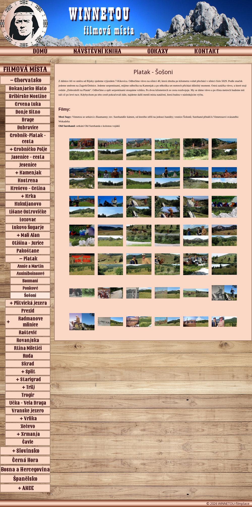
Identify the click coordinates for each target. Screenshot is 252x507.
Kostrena (28, 180)
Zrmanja (30, 434)
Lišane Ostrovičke (27, 212)
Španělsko (25, 478)
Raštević (28, 333)
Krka (30, 196)
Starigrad (30, 379)
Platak (30, 259)
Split (30, 372)
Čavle (27, 442)
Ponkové (30, 288)
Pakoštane (27, 251)
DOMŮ (40, 51)
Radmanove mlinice (30, 322)
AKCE (28, 488)
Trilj (30, 387)
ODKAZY (157, 51)
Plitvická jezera (30, 303)
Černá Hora (25, 460)
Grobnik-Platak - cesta (28, 138)
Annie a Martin (30, 266)
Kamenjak (30, 173)
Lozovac (27, 220)
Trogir (27, 395)
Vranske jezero (28, 411)
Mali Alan (30, 235)
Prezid (27, 311)
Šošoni (30, 295)
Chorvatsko (27, 80)
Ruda (28, 356)
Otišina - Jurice (28, 243)
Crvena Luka (28, 104)
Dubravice (27, 128)
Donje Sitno (27, 112)
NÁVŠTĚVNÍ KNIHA (97, 51)
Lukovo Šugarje (28, 227)
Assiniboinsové (30, 273)
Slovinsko (27, 450)
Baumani (30, 281)
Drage (28, 120)
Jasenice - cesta (27, 157)
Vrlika (30, 418)
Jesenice (28, 165)
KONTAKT (206, 51)
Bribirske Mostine (28, 96)
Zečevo (27, 426)
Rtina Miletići (28, 348)
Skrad (27, 364)
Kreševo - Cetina (27, 188)
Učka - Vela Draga (27, 403)
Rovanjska (27, 340)
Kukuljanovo (27, 204)
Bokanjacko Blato (28, 88)
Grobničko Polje (30, 149)
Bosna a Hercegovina (25, 469)
